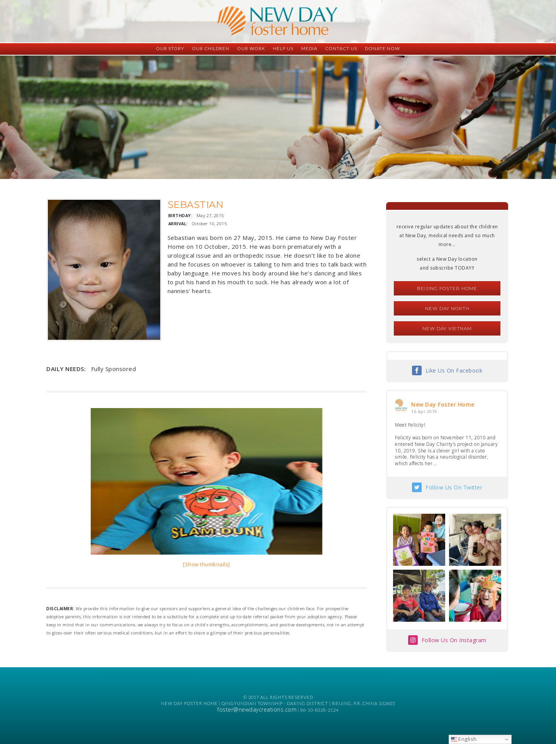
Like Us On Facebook (454, 370)
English (464, 739)
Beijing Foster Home (447, 288)
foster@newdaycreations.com (257, 709)
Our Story (170, 48)
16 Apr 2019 (424, 411)
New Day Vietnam (447, 328)
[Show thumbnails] (206, 564)
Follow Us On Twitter (453, 487)
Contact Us (341, 48)
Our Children (210, 48)
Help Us (283, 48)
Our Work (251, 48)
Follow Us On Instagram (454, 640)
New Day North (447, 308)
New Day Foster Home (443, 404)
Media (309, 48)
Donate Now (382, 48)
